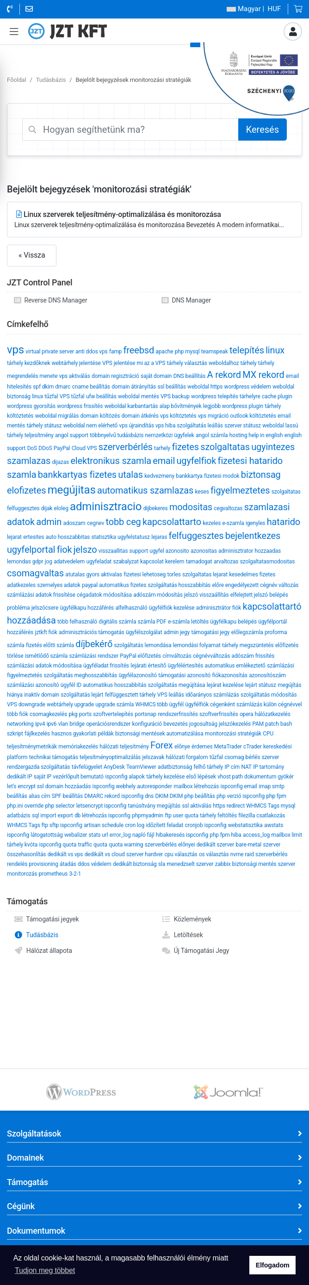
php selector (60, 806)
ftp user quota (181, 815)
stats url (98, 835)
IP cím (232, 767)
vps (15, 349)
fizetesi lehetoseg (145, 574)
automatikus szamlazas (145, 490)
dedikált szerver (215, 844)
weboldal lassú (280, 425)
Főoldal (16, 79)
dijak (46, 508)
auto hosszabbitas (68, 537)
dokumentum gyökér (269, 776)
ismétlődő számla (46, 656)
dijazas (60, 462)
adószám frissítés (253, 656)
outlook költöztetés (253, 416)
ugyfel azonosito (169, 551)
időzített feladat (164, 825)
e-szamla (233, 523)
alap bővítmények (181, 406)
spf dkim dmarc (51, 386)
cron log (134, 825)
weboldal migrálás (57, 416)
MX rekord (263, 374)
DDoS (45, 448)
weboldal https (204, 386)
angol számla (212, 435)
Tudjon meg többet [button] (45, 1270)
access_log (256, 835)
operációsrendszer (108, 724)
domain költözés (100, 416)
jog (48, 561)
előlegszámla (247, 632)
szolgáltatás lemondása (143, 645)
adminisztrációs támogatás (91, 632)
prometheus (53, 874)
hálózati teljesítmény (123, 746)
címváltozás (176, 656)
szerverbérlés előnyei (170, 844)
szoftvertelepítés (113, 714)
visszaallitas (113, 551)
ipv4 (40, 724)
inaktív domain (41, 695)
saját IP (43, 776)
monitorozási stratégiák (233, 733)
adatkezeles (21, 585)
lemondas (19, 561)
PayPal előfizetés (140, 656)
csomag (234, 757)
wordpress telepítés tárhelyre (225, 396)
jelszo (85, 549)
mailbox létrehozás (196, 786)
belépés (247, 621)
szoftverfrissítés (218, 714)
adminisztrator (235, 551)
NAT (246, 767)
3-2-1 (75, 874)
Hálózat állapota (43, 950)
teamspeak (214, 351)
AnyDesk (114, 767)
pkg (72, 714)
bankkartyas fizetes (77, 474)
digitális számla (117, 621)
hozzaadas (268, 551)
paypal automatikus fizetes (114, 585)
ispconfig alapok (124, 776)
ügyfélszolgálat (144, 632)
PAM (258, 724)
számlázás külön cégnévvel (269, 704)
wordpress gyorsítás (31, 406)
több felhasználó (77, 621)
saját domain (156, 376)
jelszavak (153, 757)
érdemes (202, 746)
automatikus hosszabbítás (114, 685)
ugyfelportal (31, 549)
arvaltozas (226, 561)
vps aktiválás (74, 376)
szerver (270, 757)
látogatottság (46, 835)
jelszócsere (44, 608)
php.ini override (25, 806)
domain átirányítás (133, 386)
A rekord (224, 374)
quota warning (126, 844)
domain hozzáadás (68, 786)
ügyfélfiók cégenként (210, 704)
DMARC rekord (102, 796)
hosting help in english (256, 435)
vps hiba (165, 425)
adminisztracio (106, 506)
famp (115, 351)
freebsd (139, 350)
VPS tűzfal (72, 396)
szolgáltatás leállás (200, 425)
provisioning (43, 864)
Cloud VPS (84, 448)
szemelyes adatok (58, 585)
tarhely (162, 448)
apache (164, 351)
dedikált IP (19, 776)
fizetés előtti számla (50, 645)
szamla (21, 474)
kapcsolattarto (171, 521)
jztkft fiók (46, 632)
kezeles (212, 523)
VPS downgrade (26, 704)
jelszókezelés (235, 724)
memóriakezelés (78, 746)
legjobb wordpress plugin (233, 406)
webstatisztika (245, 825)
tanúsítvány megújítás (154, 806)
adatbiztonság (175, 767)
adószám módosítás (157, 595)
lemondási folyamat (197, 645)
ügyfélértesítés (186, 665)
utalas (130, 474)
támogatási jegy (210, 632)
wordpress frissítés (80, 406)
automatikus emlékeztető (235, 665)
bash (286, 724)
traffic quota (92, 844)
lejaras (159, 537)
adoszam (74, 523)
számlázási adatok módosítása (44, 665)
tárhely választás (187, 363)
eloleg (61, 508)
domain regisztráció (115, 376)
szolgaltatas (225, 446)
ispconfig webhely (114, 786)
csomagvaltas (35, 573)
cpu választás (181, 854)
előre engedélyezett (235, 585)
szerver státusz (242, 425)
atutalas (75, 574)
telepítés (246, 350)
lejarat (14, 537)
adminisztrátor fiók (218, 608)
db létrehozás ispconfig (102, 815)
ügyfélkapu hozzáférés (87, 608)
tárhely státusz (44, 425)
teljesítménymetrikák (32, 746)
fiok (64, 549)
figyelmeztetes (240, 490)
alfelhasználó (131, 608)
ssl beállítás (171, 386)
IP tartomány (268, 767)
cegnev (95, 523)
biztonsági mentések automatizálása (159, 733)
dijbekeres (155, 508)
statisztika (103, 537)
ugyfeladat (98, 561)
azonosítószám (267, 675)
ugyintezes (273, 446)
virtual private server (49, 351)
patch (271, 724)
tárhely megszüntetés (248, 645)
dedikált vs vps (65, 854)
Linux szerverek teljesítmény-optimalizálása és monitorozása (154, 220)
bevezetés (175, 724)
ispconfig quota (57, 844)
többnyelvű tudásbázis (116, 435)
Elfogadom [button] (273, 1265)
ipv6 (52, 724)
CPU (268, 733)
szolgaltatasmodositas (267, 561)
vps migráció (213, 416)
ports (85, 714)
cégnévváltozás (211, 656)
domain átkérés (140, 416)
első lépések (201, 776)
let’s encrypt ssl (25, 786)
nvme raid (242, 854)
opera (246, 714)
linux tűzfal (45, 396)
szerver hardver (144, 854)
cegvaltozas (228, 508)
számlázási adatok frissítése (41, 595)
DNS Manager (186, 300)
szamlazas (28, 460)
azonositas (204, 551)
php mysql (187, 351)
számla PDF (152, 621)
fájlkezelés (37, 733)
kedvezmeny (159, 476)
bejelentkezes (252, 535)
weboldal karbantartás (131, 406)
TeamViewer (141, 767)
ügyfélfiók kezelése (172, 608)
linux (275, 350)
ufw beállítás (101, 396)
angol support (71, 435)
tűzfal (216, 757)
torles (174, 574)
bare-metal (249, 844)
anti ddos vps (91, 351)
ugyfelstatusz (133, 537)
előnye (182, 746)
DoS (32, 448)
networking (20, 724)
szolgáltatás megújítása (176, 685)
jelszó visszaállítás (206, 595)
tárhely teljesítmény (30, 435)
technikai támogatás (53, 757)
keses (202, 491)
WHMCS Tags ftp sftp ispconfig (44, 825)
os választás (214, 854)
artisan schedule (104, 825)
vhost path (230, 776)
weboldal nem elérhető (90, 425)
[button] (14, 32)
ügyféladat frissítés (106, 665)
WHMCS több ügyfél (160, 704)
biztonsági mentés (254, 864)
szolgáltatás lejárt (82, 695)
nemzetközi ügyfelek (169, 435)
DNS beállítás (189, 376)
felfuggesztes (196, 535)
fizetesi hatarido (250, 460)
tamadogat (199, 561)
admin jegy (177, 632)
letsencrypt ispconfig (101, 806)
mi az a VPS (151, 363)
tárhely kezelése (165, 776)
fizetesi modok (222, 476)
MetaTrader (228, 746)
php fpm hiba (225, 835)
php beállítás (200, 796)
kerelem (174, 561)
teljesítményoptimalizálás (110, 757)
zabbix (223, 864)
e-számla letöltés (188, 621)
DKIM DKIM (169, 796)
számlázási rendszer (93, 656)
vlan (63, 724)
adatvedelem (69, 561)
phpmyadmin (147, 815)
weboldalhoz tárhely (232, 363)
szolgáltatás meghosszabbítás (80, 675)
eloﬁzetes (26, 490)
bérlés (253, 757)
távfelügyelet (87, 767)
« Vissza (32, 255)
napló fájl (143, 835)
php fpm (276, 796)
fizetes (185, 446)
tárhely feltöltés (218, 815)
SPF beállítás (67, 796)
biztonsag (261, 474)
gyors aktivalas (104, 574)
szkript (15, 733)
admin (49, 521)
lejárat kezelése (225, 685)
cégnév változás (279, 585)
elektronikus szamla (110, 460)
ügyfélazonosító (137, 675)
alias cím (39, 796)
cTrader (252, 746)
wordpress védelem (247, 386)
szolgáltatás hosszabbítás (179, 585)
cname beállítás (91, 386)
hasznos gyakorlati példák (82, 733)
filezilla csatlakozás (261, 815)
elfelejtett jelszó (249, 595)
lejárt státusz (260, 685)
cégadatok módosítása (104, 595)
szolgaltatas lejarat (205, 574)
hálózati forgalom (187, 757)
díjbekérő (93, 643)
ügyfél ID (71, 685)
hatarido (283, 521)
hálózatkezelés (272, 714)
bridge (77, 724)
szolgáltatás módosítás (269, 695)
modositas (190, 507)
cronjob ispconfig (206, 825)
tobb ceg (123, 521)
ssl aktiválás (196, 806)
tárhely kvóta (22, 844)
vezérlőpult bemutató (78, 776)
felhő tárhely (208, 767)
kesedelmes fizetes (252, 574)
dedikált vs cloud (105, 854)
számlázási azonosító (33, 685)
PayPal (62, 448)
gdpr (37, 561)
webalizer (75, 835)
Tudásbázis (51, 79)
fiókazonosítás (229, 675)
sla (161, 864)
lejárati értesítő (148, 665)
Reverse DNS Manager (50, 300)
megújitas (72, 489)
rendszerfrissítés (178, 714)
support (139, 551)
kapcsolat (152, 561)
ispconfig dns (137, 796)
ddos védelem (94, 864)
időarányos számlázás (212, 695)
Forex (161, 745)
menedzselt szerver (190, 864)
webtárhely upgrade (70, 704)
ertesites (33, 537)
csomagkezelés (48, 714)
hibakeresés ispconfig (182, 835)
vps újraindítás (136, 425)
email (164, 460)
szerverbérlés (126, 446)
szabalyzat (125, 561)
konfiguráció (147, 724)
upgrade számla (114, 704)
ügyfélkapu (223, 621)
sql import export (52, 815)
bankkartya (189, 476)
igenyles (256, 523)
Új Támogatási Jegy (195, 950)
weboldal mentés (138, 396)
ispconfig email (239, 786)
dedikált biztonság (135, 864)
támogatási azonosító (184, 675)
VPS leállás (170, 695)
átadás (68, 864)
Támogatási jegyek (46, 919)
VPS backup (175, 396)
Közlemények (186, 919)
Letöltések (182, 934)
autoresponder (154, 786)
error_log (120, 835)
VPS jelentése (118, 363)
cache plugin (277, 396)
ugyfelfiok (196, 460)
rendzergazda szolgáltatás (38, 767)
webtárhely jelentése (76, 363)
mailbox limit (287, 835)
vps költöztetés (178, 416)
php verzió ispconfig (240, 796)
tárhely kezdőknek (28, 363)
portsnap (145, 714)
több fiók (17, 714)
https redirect (229, 806)
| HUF (254, 9)
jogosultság (203, 724)
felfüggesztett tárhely (130, 695)
